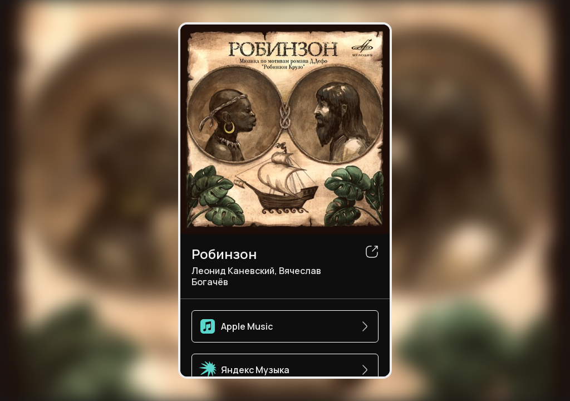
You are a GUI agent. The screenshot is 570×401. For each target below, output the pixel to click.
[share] (372, 251)
